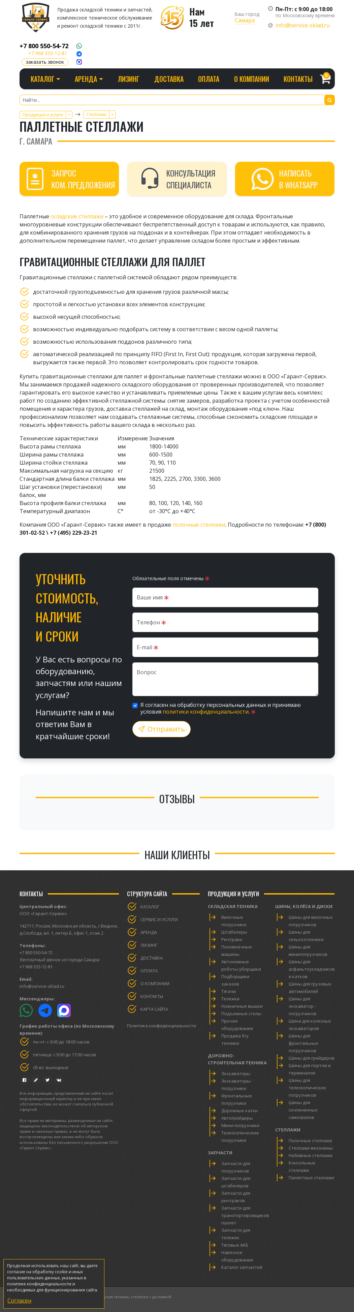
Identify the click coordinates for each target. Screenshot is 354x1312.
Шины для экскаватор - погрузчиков (302, 1006)
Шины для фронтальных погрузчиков (303, 1043)
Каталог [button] (43, 79)
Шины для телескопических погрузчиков (307, 1087)
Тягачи (228, 991)
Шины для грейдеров (311, 1058)
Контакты (298, 79)
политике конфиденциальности (39, 1284)
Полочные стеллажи (310, 1140)
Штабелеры (234, 932)
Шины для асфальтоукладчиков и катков (312, 969)
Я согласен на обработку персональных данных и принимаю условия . (220, 708)
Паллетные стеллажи (311, 1178)
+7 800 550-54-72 (44, 46)
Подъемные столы (241, 1013)
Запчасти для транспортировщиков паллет (245, 1215)
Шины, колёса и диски (303, 906)
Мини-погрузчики (240, 1125)
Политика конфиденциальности (161, 1026)
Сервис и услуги (159, 919)
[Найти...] (177, 100)
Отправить (161, 728)
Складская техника (233, 906)
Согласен (19, 1300)
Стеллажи (287, 1130)
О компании (251, 79)
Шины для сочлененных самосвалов (303, 1109)
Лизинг (128, 79)
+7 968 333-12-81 (47, 53)
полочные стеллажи (198, 524)
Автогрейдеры (237, 1118)
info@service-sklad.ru (303, 25)
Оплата (208, 79)
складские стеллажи (77, 216)
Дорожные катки (239, 1110)
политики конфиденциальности (206, 711)
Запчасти (220, 1153)
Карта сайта (154, 1009)
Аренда (148, 932)
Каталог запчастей (241, 1267)
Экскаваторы (235, 1073)
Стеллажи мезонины (311, 1148)
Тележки (230, 999)
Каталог (149, 907)
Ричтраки (231, 939)
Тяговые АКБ (234, 1245)
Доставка (169, 79)
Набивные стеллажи (310, 1155)
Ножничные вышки (242, 1006)
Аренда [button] (86, 79)
